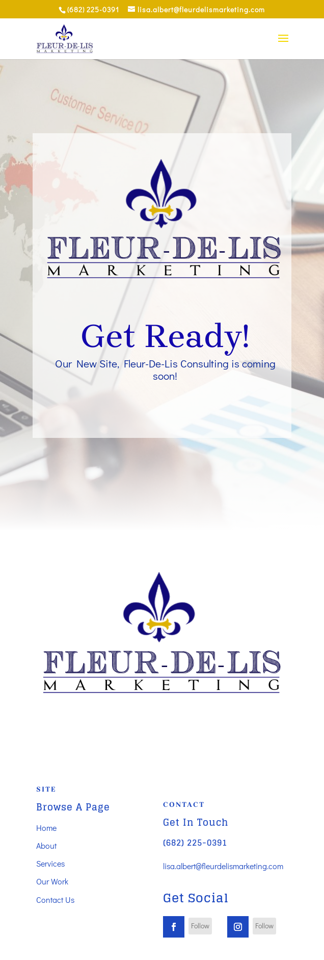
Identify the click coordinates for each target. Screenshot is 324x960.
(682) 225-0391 (195, 842)
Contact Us (55, 899)
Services (50, 863)
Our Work (52, 881)
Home (46, 827)
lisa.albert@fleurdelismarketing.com (223, 865)
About (46, 845)
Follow (200, 925)
